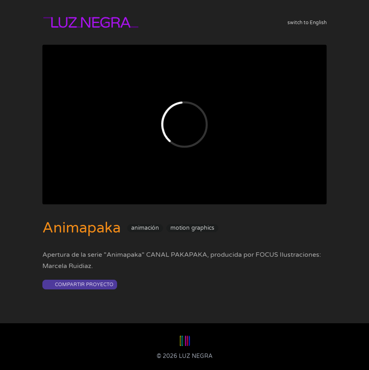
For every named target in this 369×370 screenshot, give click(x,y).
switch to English (307, 22)
